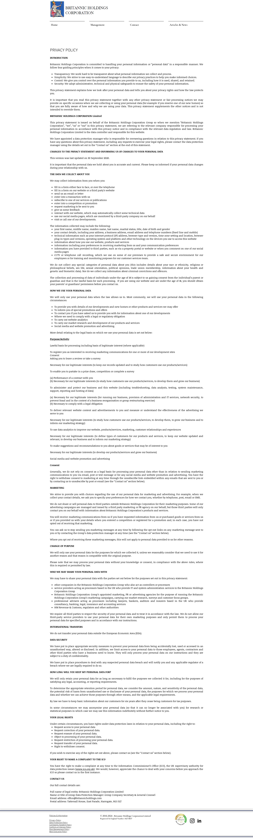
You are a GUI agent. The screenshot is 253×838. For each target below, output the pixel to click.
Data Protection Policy (58, 823)
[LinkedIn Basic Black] (199, 821)
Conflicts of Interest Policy (60, 827)
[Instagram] (192, 821)
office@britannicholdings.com (84, 798)
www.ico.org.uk (85, 769)
